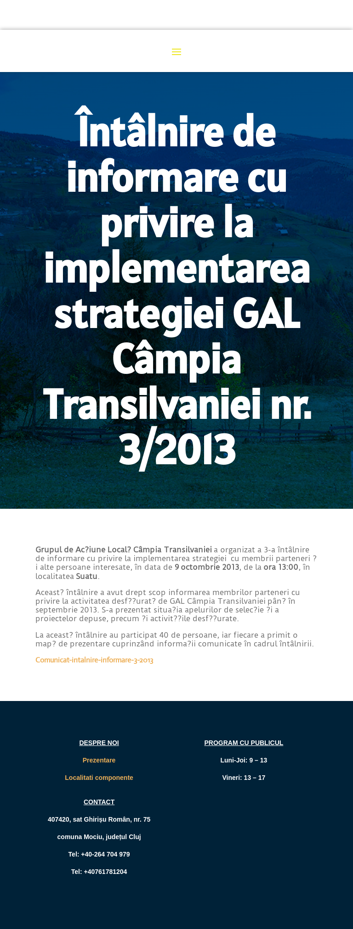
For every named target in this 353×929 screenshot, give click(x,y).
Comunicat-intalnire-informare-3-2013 (94, 660)
